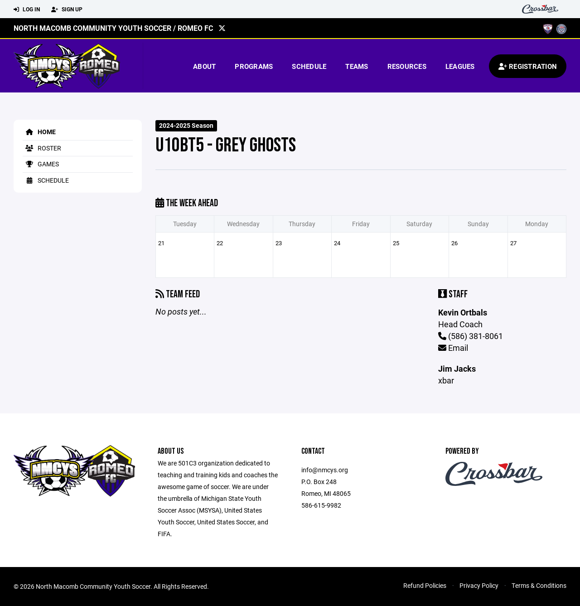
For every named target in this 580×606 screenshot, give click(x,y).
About (204, 66)
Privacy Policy (478, 585)
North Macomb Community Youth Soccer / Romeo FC (113, 28)
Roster (42, 148)
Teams (356, 66)
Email (453, 347)
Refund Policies (424, 585)
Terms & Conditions (539, 585)
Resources (406, 66)
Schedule (309, 66)
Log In (27, 9)
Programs (254, 66)
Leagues (460, 66)
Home (39, 131)
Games (41, 164)
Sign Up (66, 9)
